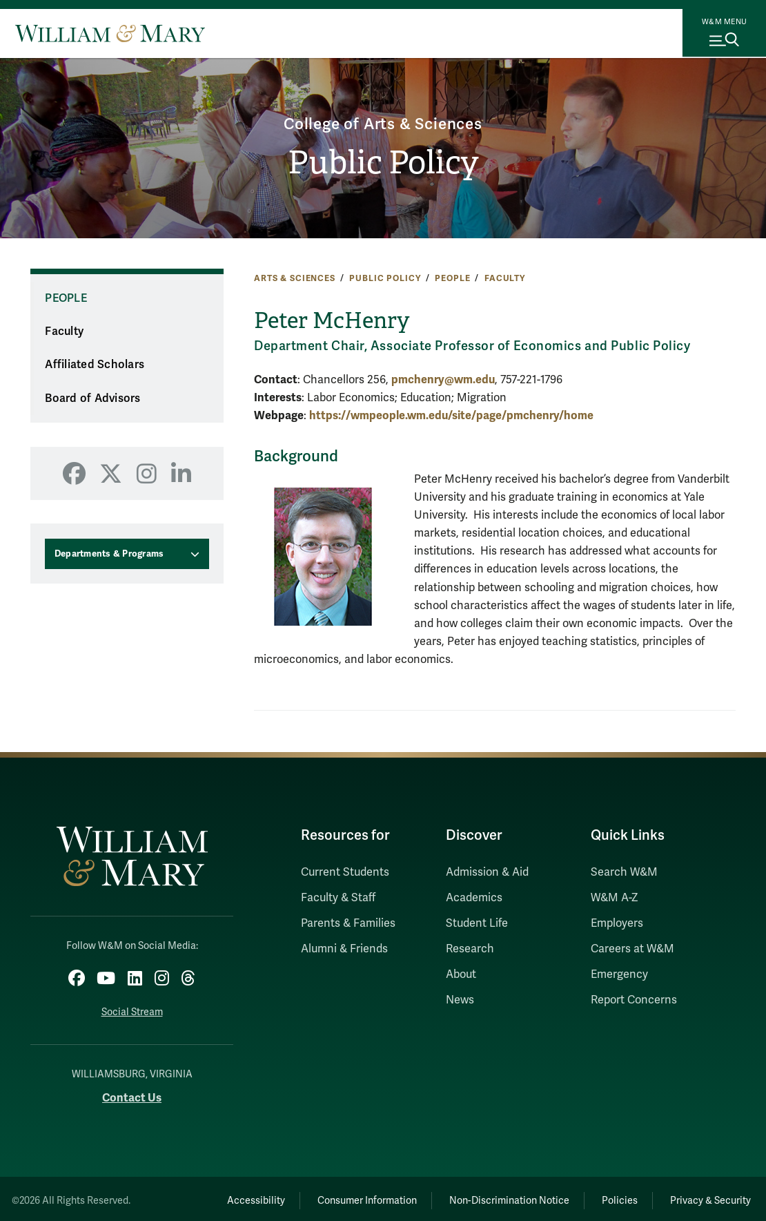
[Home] (110, 33)
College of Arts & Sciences (383, 122)
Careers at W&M (632, 949)
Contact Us (131, 1094)
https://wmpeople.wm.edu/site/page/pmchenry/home (451, 415)
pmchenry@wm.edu (443, 379)
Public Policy (383, 163)
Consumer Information (339, 1197)
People (452, 278)
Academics (474, 898)
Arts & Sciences (294, 278)
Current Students (345, 872)
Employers (617, 923)
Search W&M (624, 872)
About (461, 974)
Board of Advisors (92, 398)
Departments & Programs (109, 553)
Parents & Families (348, 923)
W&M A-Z (614, 898)
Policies (608, 1197)
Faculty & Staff (338, 898)
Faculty (504, 278)
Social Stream (132, 1009)
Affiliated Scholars (94, 365)
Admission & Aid (487, 872)
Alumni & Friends (344, 949)
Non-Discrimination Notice (489, 1197)
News (460, 1000)
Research (470, 949)
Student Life (477, 923)
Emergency (619, 974)
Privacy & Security (707, 1197)
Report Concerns (634, 1000)
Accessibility (220, 1197)
